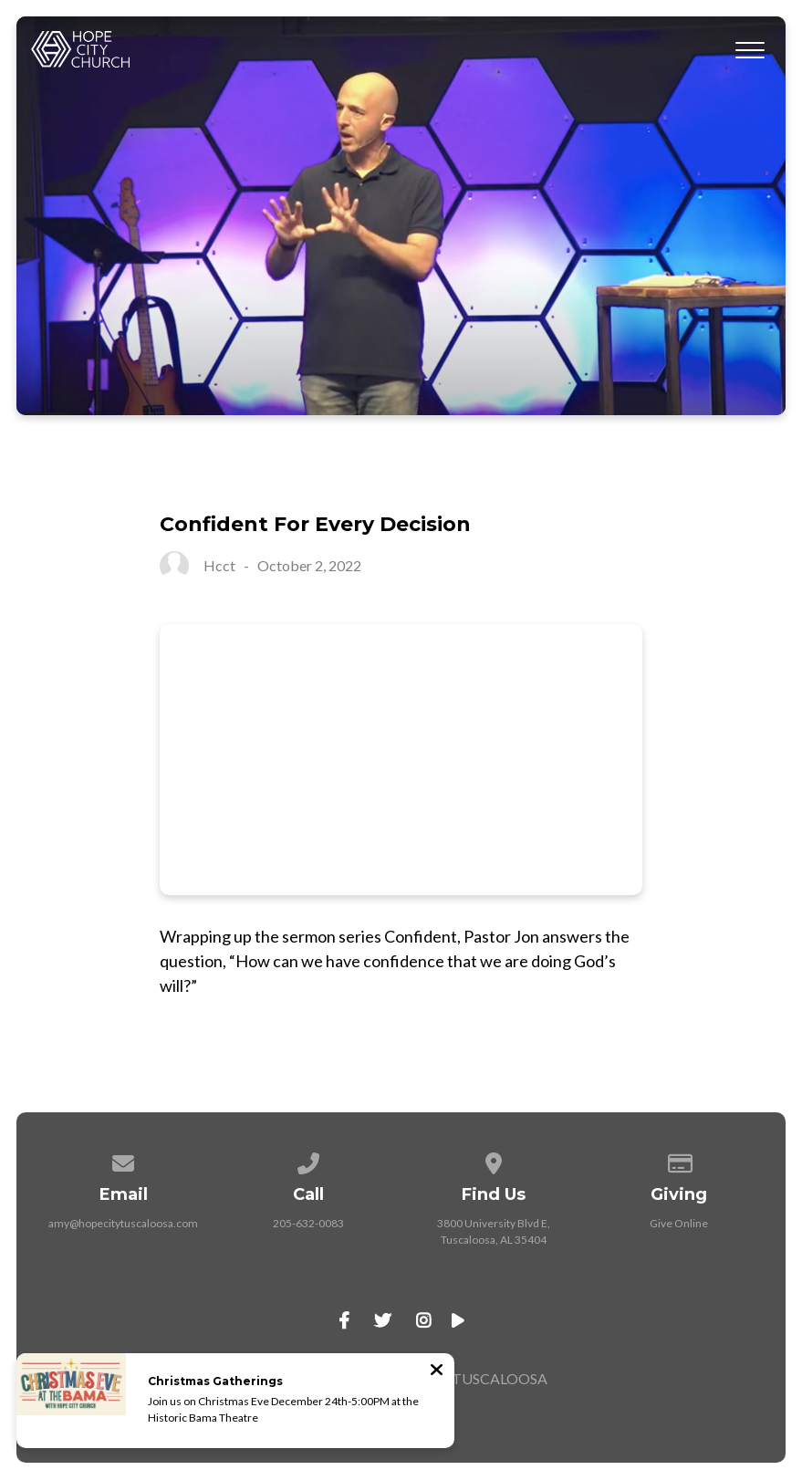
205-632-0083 (308, 1223)
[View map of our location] (493, 1160)
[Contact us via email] (123, 1160)
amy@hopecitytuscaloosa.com (123, 1223)
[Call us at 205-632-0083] (308, 1160)
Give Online (679, 1223)
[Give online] (678, 1160)
